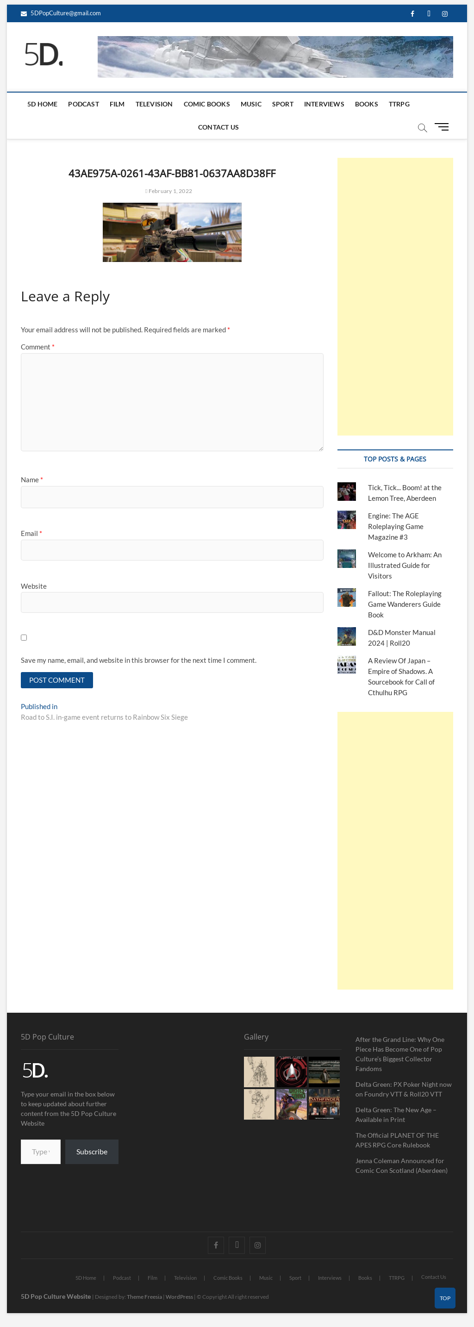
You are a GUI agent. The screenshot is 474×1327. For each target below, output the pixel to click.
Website (34, 586)
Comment (38, 347)
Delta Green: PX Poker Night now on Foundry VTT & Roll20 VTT (404, 1089)
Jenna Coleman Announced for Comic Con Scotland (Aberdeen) (402, 1165)
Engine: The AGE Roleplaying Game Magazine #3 (396, 526)
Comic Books (207, 104)
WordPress (179, 1296)
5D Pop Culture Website (56, 1296)
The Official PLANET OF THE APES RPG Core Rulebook (397, 1140)
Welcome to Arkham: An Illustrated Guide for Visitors (405, 565)
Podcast (83, 104)
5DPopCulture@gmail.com (61, 13)
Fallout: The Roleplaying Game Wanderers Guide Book (405, 604)
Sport (282, 104)
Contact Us (218, 127)
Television (154, 104)
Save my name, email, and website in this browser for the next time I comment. (138, 660)
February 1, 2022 (168, 190)
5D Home (42, 104)
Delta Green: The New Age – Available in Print (396, 1114)
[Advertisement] (395, 297)
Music (251, 104)
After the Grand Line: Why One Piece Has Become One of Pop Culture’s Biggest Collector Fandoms (400, 1053)
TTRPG (399, 104)
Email (31, 533)
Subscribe (91, 1151)
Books (366, 104)
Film (117, 104)
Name (32, 479)
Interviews (324, 104)
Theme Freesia (144, 1296)
